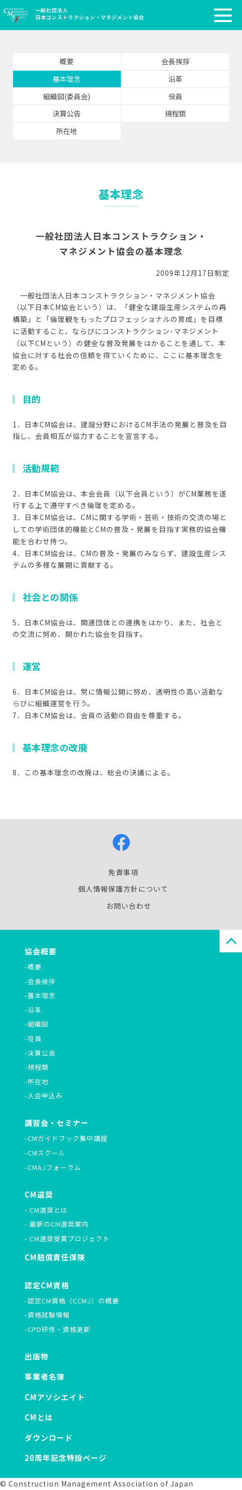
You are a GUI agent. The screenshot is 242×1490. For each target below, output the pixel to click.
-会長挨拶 (40, 981)
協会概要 (41, 951)
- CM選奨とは (46, 1210)
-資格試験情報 (47, 1314)
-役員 (33, 1038)
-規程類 (37, 1067)
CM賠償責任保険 (55, 1257)
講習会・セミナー (57, 1122)
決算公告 (67, 113)
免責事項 (123, 872)
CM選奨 (39, 1194)
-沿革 (33, 1010)
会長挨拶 (175, 61)
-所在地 (37, 1081)
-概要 (33, 966)
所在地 (66, 131)
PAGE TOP (230, 941)
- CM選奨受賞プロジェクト (67, 1238)
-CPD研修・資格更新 (58, 1329)
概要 (67, 61)
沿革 (175, 79)
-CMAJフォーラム (53, 1167)
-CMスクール (45, 1152)
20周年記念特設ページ (66, 1457)
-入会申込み (44, 1095)
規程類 (175, 113)
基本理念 (67, 79)
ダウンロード (49, 1437)
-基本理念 (40, 995)
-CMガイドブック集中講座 (66, 1138)
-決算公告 (40, 1053)
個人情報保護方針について (123, 889)
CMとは (39, 1417)
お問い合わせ (128, 906)
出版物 (37, 1356)
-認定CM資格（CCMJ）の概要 (72, 1300)
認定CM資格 (47, 1285)
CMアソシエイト (55, 1397)
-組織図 (37, 1024)
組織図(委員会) (67, 96)
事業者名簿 (45, 1376)
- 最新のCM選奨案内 (57, 1224)
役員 (175, 96)
